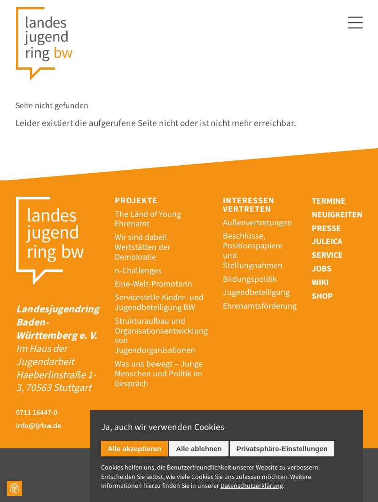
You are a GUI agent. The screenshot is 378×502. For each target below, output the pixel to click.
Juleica (327, 241)
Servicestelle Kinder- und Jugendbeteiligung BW (159, 302)
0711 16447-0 (36, 413)
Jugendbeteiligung (256, 292)
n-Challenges (138, 271)
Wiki (320, 282)
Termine (329, 201)
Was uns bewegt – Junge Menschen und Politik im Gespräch (159, 374)
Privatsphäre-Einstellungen (282, 449)
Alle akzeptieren (134, 449)
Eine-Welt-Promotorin (153, 284)
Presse (326, 228)
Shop (322, 296)
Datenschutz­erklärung (251, 486)
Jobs (321, 269)
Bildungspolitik (250, 279)
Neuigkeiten (337, 215)
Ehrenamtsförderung (260, 306)
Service (327, 255)
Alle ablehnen (199, 449)
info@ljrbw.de (38, 426)
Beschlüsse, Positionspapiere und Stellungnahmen (253, 250)
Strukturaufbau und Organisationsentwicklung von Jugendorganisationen (161, 335)
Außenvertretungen (257, 223)
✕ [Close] (354, 418)
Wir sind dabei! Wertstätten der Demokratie (142, 247)
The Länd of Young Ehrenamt (148, 219)
